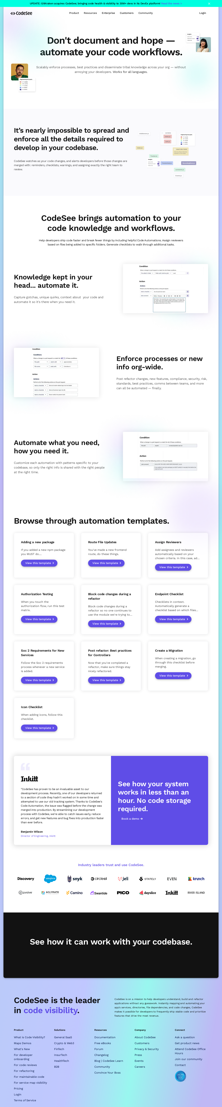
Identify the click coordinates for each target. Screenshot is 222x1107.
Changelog (101, 1055)
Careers (140, 1066)
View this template (38, 563)
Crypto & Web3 (64, 1043)
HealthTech (61, 1060)
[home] (21, 13)
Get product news (187, 1043)
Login (202, 13)
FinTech (59, 1049)
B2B (56, 1066)
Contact (180, 1065)
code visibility (50, 1010)
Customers (127, 13)
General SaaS (63, 1037)
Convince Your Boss (107, 1072)
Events (139, 1060)
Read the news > (171, 3)
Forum (98, 1049)
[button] (74, 13)
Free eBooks (102, 1043)
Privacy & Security (147, 1049)
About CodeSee (145, 1037)
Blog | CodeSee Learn (108, 1060)
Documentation (105, 1037)
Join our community (188, 1059)
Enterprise (108, 13)
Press (138, 1055)
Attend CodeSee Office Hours (190, 1051)
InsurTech (60, 1055)
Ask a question (185, 1037)
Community (102, 1066)
